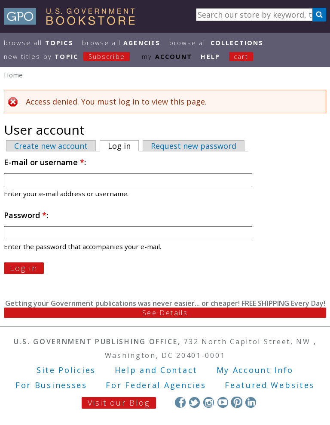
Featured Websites (270, 385)
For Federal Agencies (156, 385)
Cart (241, 56)
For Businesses (51, 385)
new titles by (71, 56)
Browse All (38, 43)
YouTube (222, 402)
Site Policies (66, 370)
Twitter (194, 402)
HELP (210, 56)
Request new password (193, 146)
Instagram (208, 402)
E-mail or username (44, 162)
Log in (123, 146)
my (167, 56)
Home (13, 75)
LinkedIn (250, 402)
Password (25, 215)
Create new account (51, 146)
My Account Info (255, 370)
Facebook (180, 402)
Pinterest (236, 402)
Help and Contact (156, 370)
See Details (165, 312)
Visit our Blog (119, 402)
